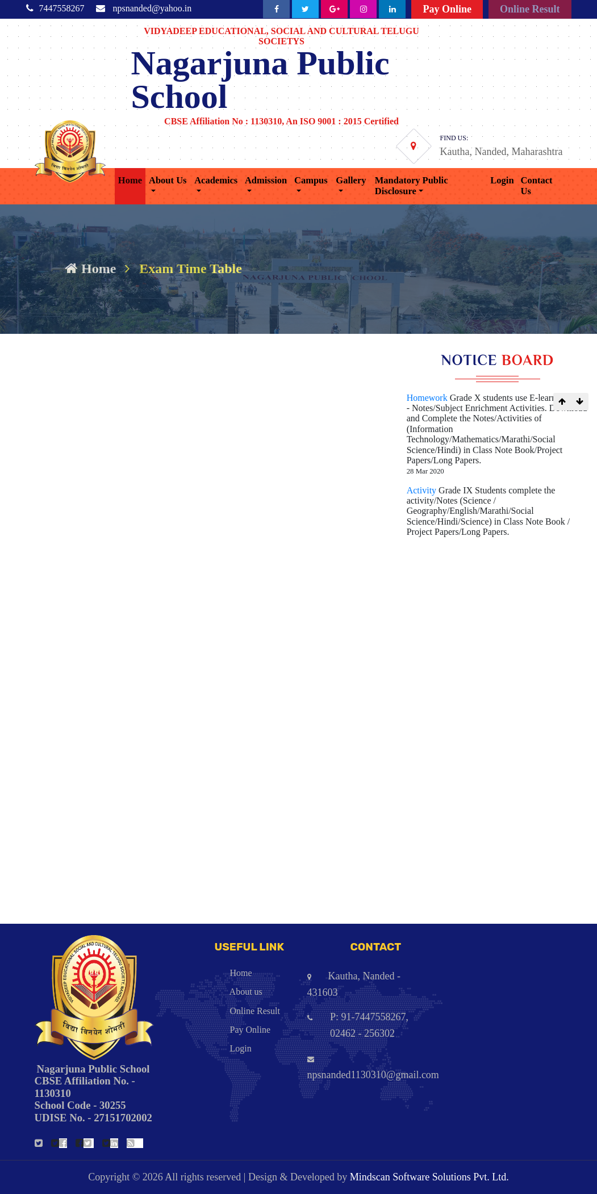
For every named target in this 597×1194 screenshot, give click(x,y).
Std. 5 (21, 804)
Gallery (351, 180)
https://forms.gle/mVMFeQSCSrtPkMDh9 (132, 465)
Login (501, 180)
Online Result (530, 9)
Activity (423, 490)
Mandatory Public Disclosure (411, 185)
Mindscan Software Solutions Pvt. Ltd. (429, 1177)
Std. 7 (21, 753)
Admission (266, 180)
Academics (215, 180)
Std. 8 (21, 728)
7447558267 (62, 8)
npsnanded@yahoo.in (152, 8)
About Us (167, 180)
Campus (311, 180)
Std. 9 (21, 703)
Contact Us (537, 185)
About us (216, 991)
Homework (428, 398)
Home (130, 180)
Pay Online (447, 9)
